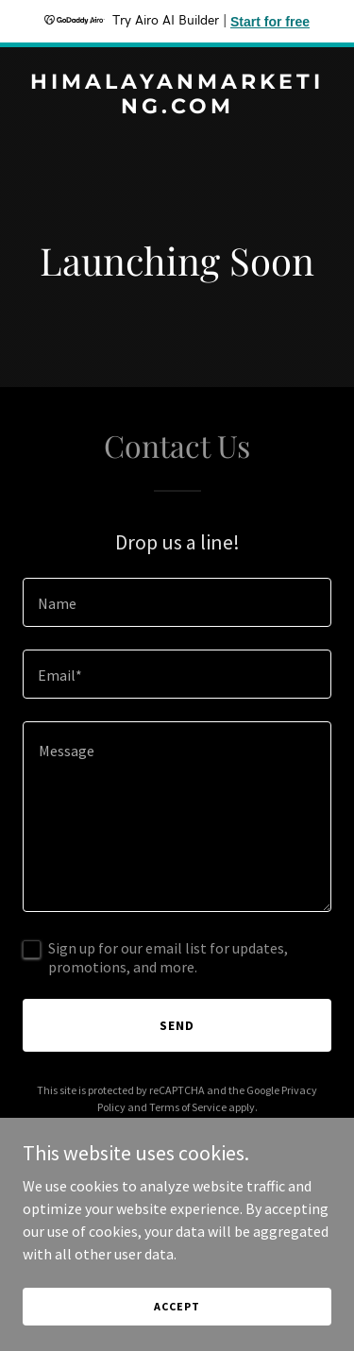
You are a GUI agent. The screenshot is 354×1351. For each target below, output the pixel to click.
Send (177, 1025)
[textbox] (177, 602)
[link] (177, 107)
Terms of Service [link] (188, 1107)
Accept (176, 1306)
